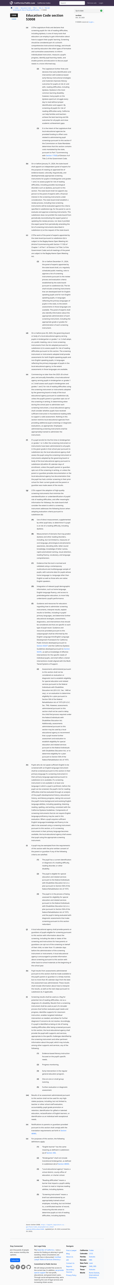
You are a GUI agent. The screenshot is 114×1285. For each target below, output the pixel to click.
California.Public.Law (24, 3)
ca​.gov (91, 22)
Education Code (26, 8)
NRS (90, 1260)
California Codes (43, 3)
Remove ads (91, 3)
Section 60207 (42, 646)
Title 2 (35, 8)
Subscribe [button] (15, 1260)
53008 (14, 15)
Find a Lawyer (71, 1250)
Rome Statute (94, 1273)
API (67, 1260)
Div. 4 (41, 8)
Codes (17, 8)
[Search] (72, 3)
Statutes (92, 1257)
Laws (91, 1263)
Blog (68, 1254)
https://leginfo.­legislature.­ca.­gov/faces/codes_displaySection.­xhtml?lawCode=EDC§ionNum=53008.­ (45, 1227)
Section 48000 (63, 1164)
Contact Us (70, 1263)
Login (101, 3)
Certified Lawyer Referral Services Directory (47, 1258)
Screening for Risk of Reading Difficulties (26, 10)
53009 (14, 19)
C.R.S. (91, 1253)
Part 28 (47, 8)
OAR (90, 1266)
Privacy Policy (71, 1275)
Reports (69, 1266)
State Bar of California (45, 1250)
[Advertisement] (89, 40)
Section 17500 (51, 155)
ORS (94, 1266)
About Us (69, 1257)
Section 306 (51, 1153)
